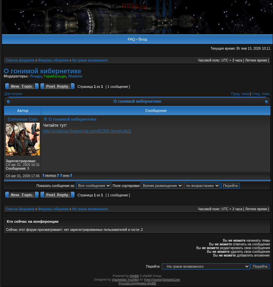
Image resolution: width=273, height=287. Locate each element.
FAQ (131, 39)
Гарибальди (54, 76)
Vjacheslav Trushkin (125, 279)
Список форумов (20, 60)
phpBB (134, 276)
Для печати (13, 94)
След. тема (260, 94)
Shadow (75, 76)
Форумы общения (53, 60)
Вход (143, 39)
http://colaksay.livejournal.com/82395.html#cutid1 (87, 131)
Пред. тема (240, 94)
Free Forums (153, 279)
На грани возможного (90, 60)
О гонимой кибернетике (42, 71)
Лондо (35, 76)
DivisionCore (171, 279)
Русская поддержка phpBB (137, 283)
